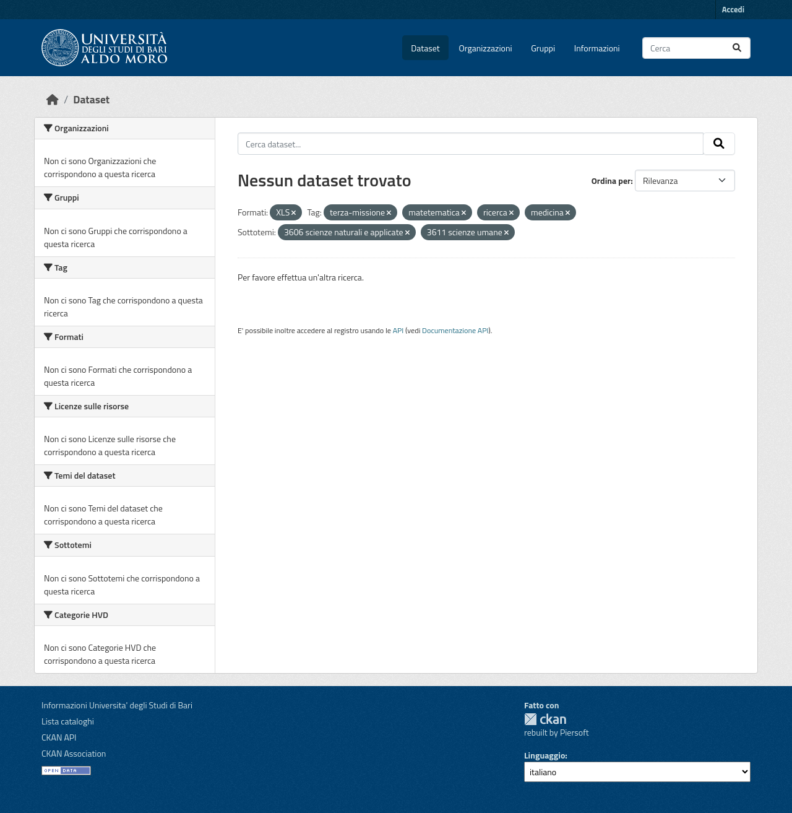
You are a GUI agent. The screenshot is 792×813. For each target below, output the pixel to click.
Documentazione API (455, 330)
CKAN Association (73, 753)
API (398, 330)
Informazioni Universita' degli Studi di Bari (116, 704)
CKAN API (59, 737)
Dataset (425, 47)
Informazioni (597, 47)
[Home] (52, 99)
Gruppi (543, 47)
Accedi (733, 9)
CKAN (545, 719)
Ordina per (611, 180)
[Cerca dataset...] (696, 48)
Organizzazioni (485, 47)
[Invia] (737, 48)
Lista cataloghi (67, 721)
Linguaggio (544, 755)
